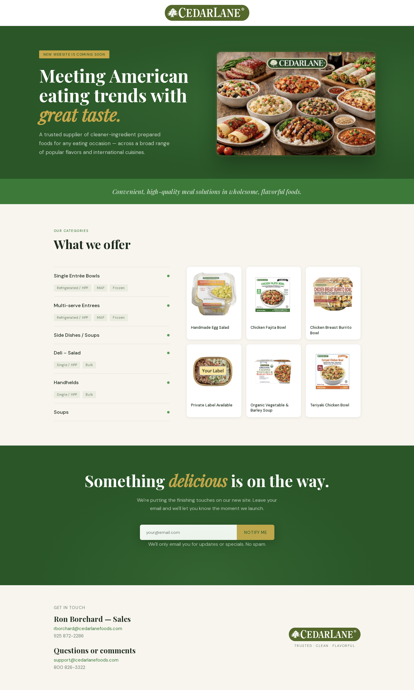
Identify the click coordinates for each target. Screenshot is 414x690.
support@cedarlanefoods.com (86, 660)
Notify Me (255, 532)
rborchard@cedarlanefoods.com (88, 629)
